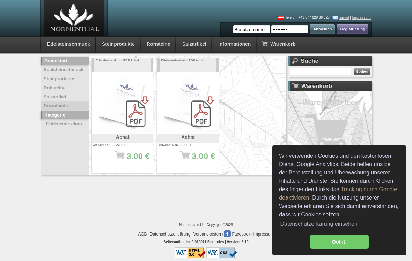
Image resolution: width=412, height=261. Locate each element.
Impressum (361, 17)
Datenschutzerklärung (170, 234)
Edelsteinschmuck (68, 44)
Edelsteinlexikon (64, 123)
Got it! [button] (339, 242)
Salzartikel (194, 44)
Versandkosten (207, 234)
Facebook (237, 234)
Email (344, 17)
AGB (142, 234)
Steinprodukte (118, 44)
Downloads (56, 106)
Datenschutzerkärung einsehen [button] (318, 224)
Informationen (234, 44)
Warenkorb (278, 43)
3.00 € (126, 159)
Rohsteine (158, 44)
